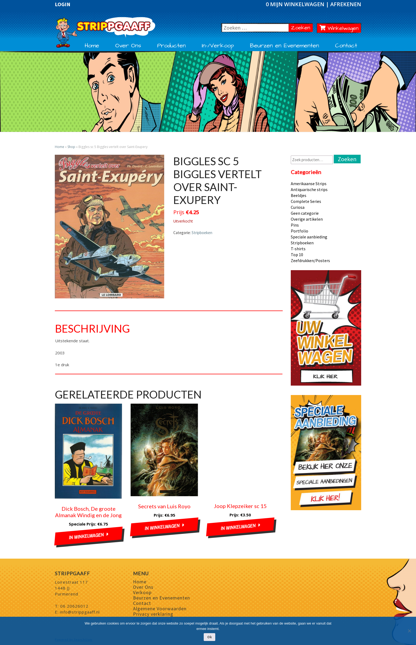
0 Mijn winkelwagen (296, 4)
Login (62, 4)
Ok (209, 637)
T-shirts (298, 248)
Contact (346, 45)
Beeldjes (298, 195)
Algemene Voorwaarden (160, 608)
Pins (295, 225)
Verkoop (142, 592)
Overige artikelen (307, 219)
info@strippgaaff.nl (80, 612)
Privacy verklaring (153, 614)
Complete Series (306, 201)
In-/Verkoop (218, 45)
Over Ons (128, 45)
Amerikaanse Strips (309, 183)
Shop (71, 146)
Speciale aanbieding (309, 236)
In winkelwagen (86, 536)
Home (92, 45)
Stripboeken (202, 232)
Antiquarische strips (309, 189)
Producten (171, 45)
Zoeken (302, 27)
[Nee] (409, 630)
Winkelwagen (339, 28)
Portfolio (299, 231)
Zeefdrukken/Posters (310, 260)
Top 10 (297, 254)
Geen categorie (305, 213)
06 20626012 (74, 606)
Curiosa (297, 207)
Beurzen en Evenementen (284, 45)
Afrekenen (345, 4)
